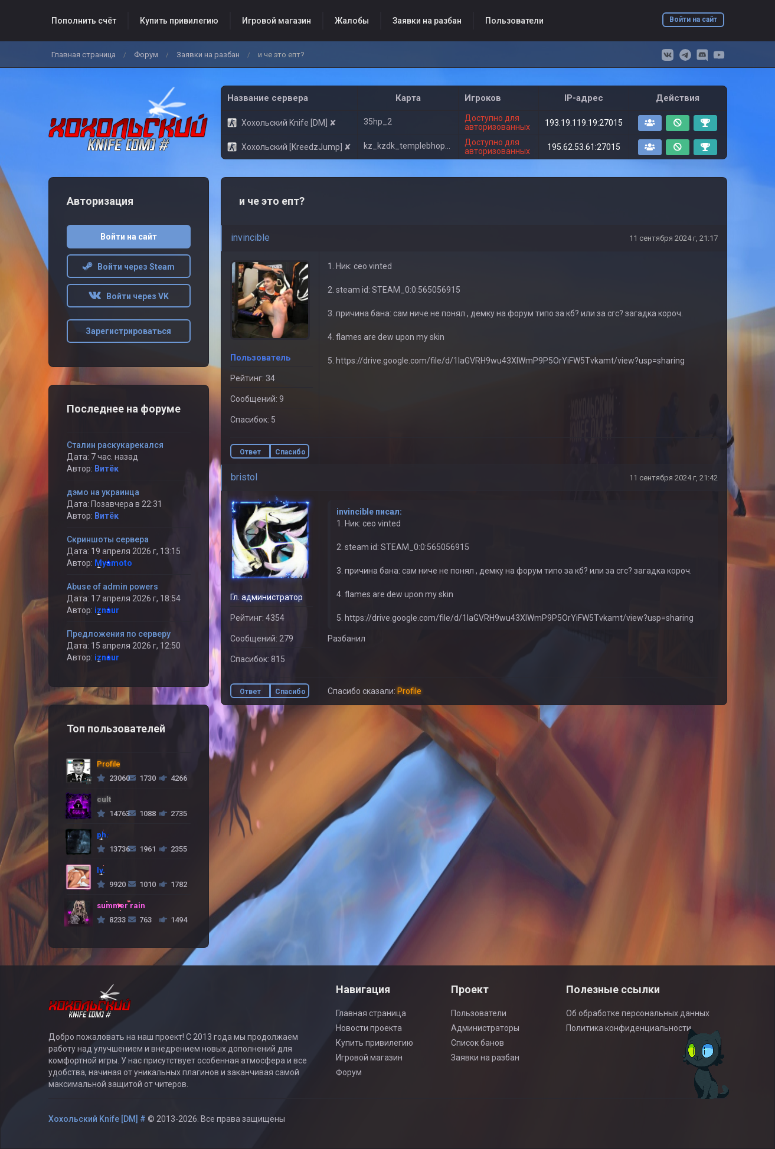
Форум (146, 54)
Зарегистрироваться (128, 331)
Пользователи (514, 20)
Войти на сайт (693, 19)
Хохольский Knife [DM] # (97, 1119)
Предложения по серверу (119, 634)
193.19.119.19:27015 (584, 122)
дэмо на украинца (103, 492)
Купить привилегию (179, 20)
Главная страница (83, 54)
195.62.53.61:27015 (583, 147)
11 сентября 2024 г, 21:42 (673, 477)
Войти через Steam (129, 266)
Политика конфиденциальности (628, 1028)
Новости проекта (369, 1028)
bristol (244, 477)
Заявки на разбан (427, 20)
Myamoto (113, 563)
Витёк (106, 468)
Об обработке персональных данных (637, 1013)
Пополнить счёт (83, 20)
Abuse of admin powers (112, 586)
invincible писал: (369, 511)
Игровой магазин (276, 20)
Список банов (477, 1042)
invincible (250, 237)
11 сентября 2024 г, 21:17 (673, 238)
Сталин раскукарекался (115, 445)
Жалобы (352, 20)
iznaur (106, 610)
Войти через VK (129, 296)
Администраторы (485, 1028)
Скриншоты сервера (108, 539)
